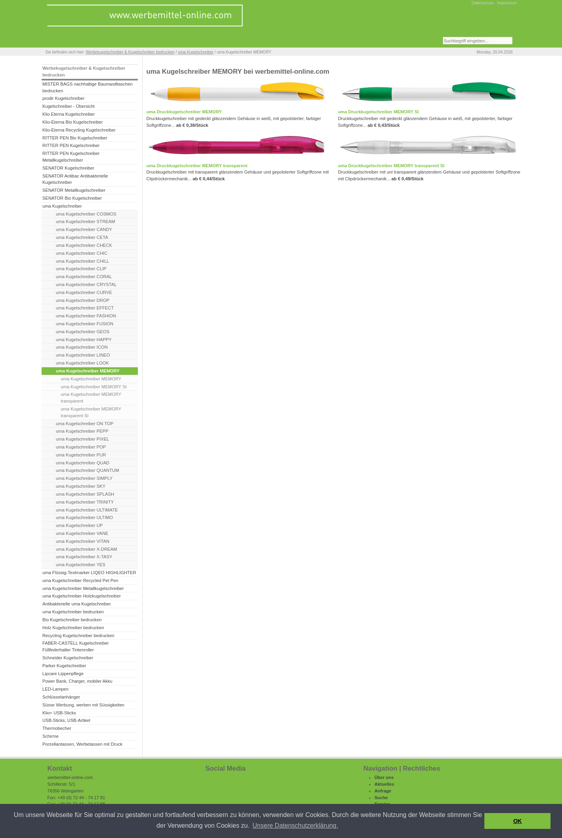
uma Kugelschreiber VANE (82, 533)
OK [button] (517, 821)
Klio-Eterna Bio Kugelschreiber (72, 122)
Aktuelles (384, 784)
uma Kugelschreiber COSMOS (86, 214)
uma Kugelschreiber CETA (82, 237)
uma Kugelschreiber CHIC (81, 253)
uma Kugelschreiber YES (80, 564)
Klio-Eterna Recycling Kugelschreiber (79, 130)
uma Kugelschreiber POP (81, 447)
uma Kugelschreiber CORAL (84, 276)
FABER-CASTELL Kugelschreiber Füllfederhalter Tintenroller (75, 646)
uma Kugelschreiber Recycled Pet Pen (80, 580)
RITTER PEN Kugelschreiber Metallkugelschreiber (70, 156)
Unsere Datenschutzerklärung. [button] (295, 825)
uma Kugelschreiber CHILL (82, 261)
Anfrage (382, 790)
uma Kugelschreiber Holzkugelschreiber (81, 596)
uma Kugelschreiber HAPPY (84, 339)
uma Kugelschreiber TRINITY (85, 502)
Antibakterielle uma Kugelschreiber (76, 603)
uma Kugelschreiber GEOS (82, 331)
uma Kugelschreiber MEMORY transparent (91, 397)
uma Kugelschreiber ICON (82, 347)
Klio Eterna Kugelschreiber (68, 114)
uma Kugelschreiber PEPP (82, 431)
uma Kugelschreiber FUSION (84, 323)
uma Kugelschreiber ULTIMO (84, 517)
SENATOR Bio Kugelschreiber (72, 198)
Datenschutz (482, 3)
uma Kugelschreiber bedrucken (73, 611)
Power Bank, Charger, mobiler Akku (77, 681)
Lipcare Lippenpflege (63, 673)
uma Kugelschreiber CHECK (84, 245)
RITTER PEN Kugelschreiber (70, 145)
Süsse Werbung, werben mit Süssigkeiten (83, 704)
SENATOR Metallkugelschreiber (73, 190)
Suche (381, 797)
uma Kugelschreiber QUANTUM (87, 470)
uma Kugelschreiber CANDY (84, 229)
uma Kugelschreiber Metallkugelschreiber (83, 588)
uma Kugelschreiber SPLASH (85, 494)
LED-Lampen (55, 689)
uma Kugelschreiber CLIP (81, 268)
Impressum (507, 3)
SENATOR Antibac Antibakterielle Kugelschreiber (75, 179)
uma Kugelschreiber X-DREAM (86, 549)
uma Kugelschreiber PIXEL (82, 439)
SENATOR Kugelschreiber (68, 168)
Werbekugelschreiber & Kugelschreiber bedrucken (130, 52)
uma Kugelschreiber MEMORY (91, 378)
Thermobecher (56, 728)
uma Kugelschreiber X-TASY (84, 556)
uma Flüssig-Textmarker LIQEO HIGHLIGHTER (89, 572)
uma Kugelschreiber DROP (82, 300)
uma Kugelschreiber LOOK (82, 363)
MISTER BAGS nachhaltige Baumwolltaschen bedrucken (87, 87)
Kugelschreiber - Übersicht (68, 106)
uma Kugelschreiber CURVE (84, 292)
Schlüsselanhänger (61, 697)
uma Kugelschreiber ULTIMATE (87, 510)
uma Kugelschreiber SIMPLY (84, 478)
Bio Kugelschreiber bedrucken (71, 619)
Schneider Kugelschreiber (67, 657)
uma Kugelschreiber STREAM (85, 221)
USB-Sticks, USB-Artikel (66, 720)
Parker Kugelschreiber (64, 665)
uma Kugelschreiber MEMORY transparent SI (91, 412)
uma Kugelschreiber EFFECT (85, 307)
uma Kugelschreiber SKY (80, 486)
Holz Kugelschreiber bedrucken (73, 627)
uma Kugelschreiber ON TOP (84, 423)
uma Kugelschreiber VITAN (82, 541)
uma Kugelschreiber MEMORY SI (93, 386)
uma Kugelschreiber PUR (81, 454)
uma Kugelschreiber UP (79, 525)
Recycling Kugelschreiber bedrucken (78, 635)
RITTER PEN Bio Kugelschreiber (74, 138)
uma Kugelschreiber (195, 52)
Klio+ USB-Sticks (59, 712)
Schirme (50, 736)
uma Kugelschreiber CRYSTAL (86, 284)
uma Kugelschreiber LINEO (83, 355)
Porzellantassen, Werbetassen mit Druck (82, 744)
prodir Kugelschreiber (63, 98)
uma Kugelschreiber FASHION (86, 315)
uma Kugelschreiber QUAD (82, 462)
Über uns (384, 777)
